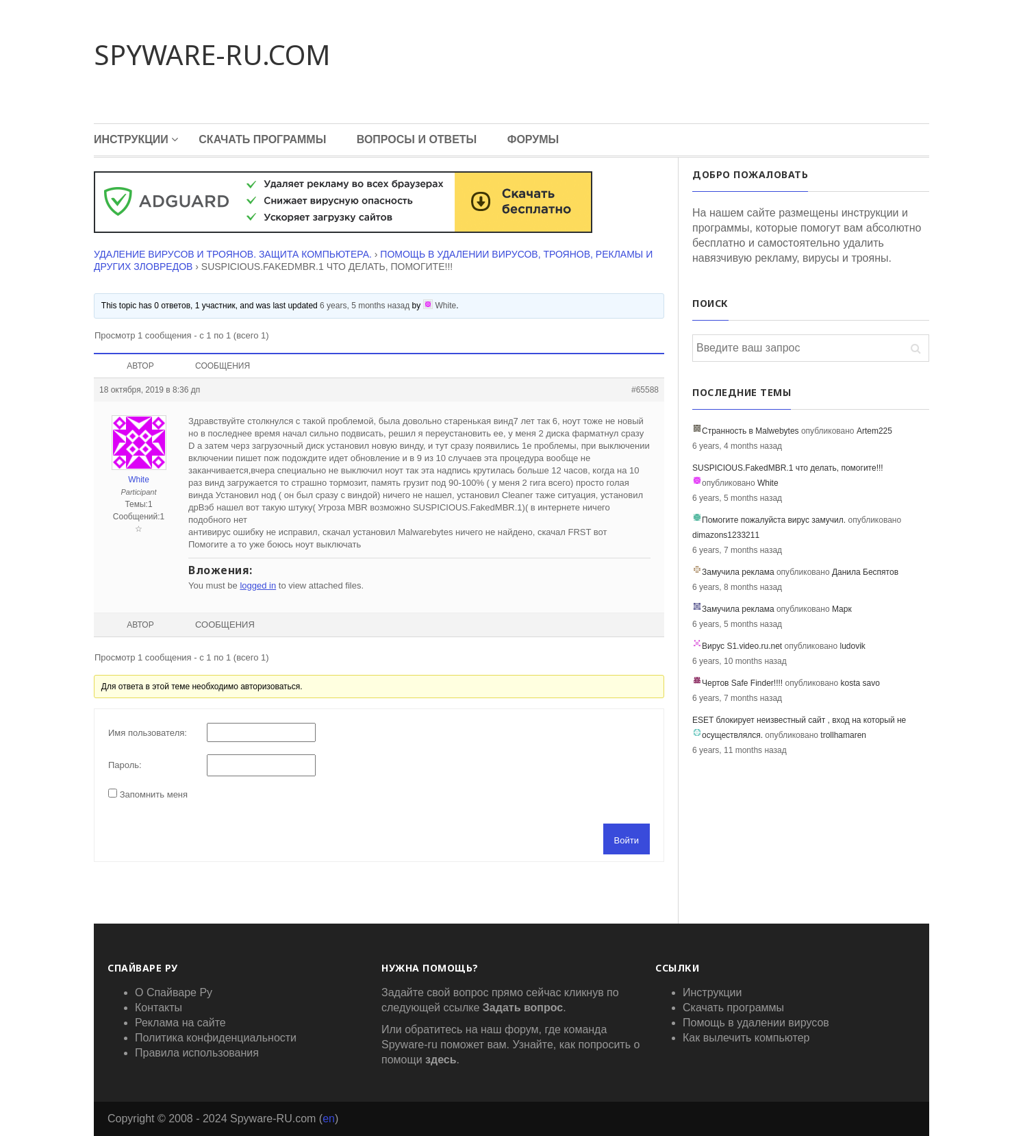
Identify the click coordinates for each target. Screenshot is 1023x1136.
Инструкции (131, 139)
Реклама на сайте (180, 1022)
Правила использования (197, 1053)
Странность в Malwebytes (750, 431)
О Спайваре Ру (173, 992)
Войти (626, 840)
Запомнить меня (154, 794)
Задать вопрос (523, 1007)
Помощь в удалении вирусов (756, 1022)
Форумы (533, 139)
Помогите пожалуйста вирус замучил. (774, 520)
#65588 (645, 390)
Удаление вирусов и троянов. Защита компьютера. (233, 254)
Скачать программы (262, 139)
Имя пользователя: (147, 733)
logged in (258, 585)
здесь (441, 1059)
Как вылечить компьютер (746, 1038)
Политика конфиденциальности (215, 1038)
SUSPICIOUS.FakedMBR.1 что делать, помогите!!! (787, 468)
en (329, 1118)
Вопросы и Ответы (417, 139)
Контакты (158, 1007)
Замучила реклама (738, 572)
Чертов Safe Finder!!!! (742, 683)
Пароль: (125, 765)
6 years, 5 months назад (364, 305)
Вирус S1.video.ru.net (742, 646)
